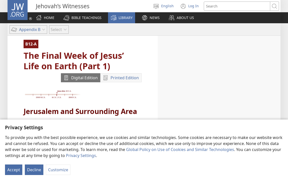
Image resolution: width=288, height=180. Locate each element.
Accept (13, 169)
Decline (34, 169)
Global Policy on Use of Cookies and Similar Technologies (180, 149)
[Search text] (237, 6)
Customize (58, 169)
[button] (82, 17)
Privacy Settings (81, 155)
